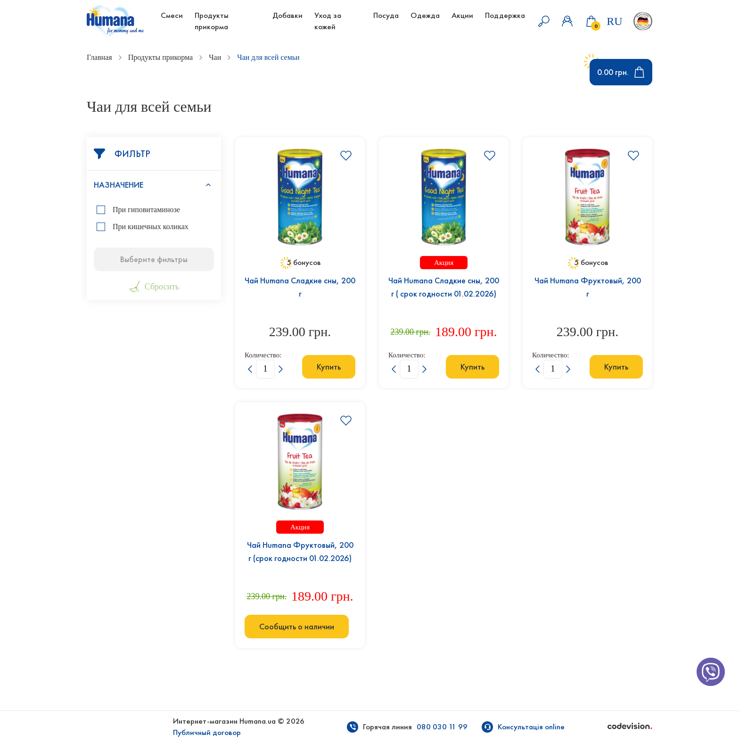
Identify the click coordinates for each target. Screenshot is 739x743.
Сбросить (154, 286)
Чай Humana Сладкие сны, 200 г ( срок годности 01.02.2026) (443, 287)
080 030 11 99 (442, 727)
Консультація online (531, 727)
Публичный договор (207, 732)
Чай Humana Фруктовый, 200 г (587, 287)
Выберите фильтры (154, 259)
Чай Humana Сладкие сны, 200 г (300, 287)
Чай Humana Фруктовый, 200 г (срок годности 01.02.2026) (300, 551)
